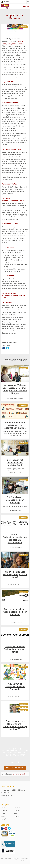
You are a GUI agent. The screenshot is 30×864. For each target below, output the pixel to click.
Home (3, 808)
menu (26, 6)
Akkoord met (15, 774)
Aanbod (3, 816)
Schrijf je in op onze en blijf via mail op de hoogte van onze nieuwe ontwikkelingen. (15, 752)
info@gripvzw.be (6, 796)
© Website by (22, 860)
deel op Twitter (7, 348)
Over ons (4, 811)
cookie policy (16, 858)
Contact (16, 816)
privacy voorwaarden (19, 774)
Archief (3, 819)
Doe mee (17, 808)
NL (28, 1)
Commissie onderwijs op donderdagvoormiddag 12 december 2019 (14, 295)
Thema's (3, 813)
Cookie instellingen (24, 858)
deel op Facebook (3, 348)
